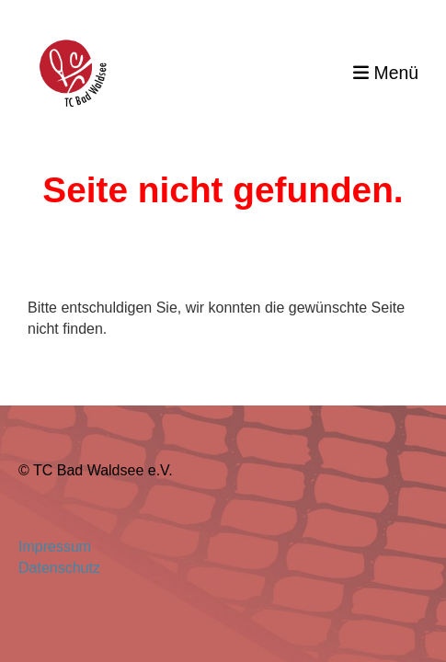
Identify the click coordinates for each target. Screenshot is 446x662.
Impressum (58, 546)
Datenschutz (59, 568)
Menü (385, 73)
